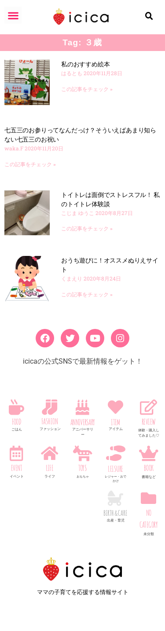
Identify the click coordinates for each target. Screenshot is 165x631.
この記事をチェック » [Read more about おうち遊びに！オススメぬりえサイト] (87, 295)
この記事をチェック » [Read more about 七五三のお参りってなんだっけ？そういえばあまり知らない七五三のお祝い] (30, 164)
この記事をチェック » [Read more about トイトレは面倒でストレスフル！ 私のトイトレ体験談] (87, 229)
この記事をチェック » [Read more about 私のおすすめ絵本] (87, 89)
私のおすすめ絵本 (85, 64)
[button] (13, 15)
